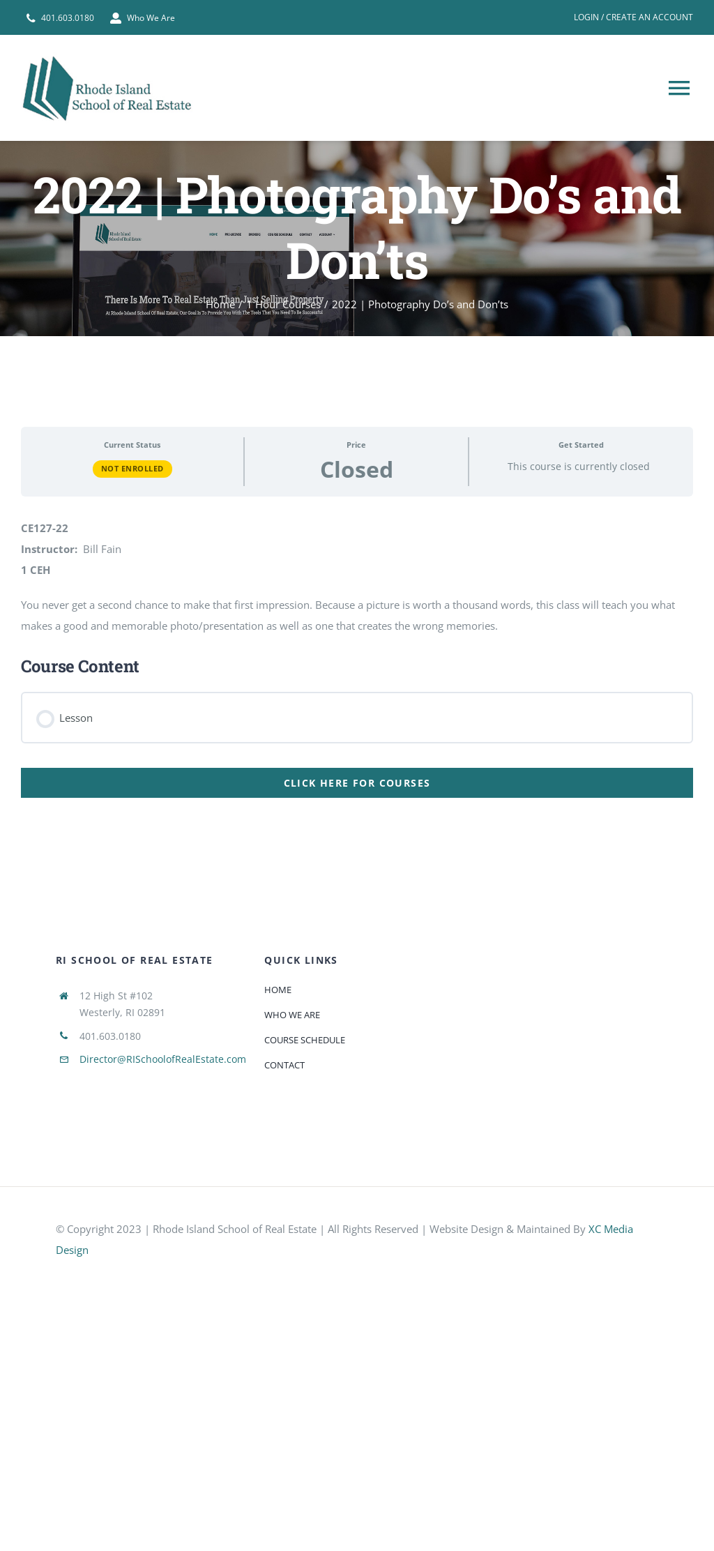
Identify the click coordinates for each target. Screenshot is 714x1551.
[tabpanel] (357, 607)
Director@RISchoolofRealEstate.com (162, 1059)
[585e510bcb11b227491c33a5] (160, 1276)
